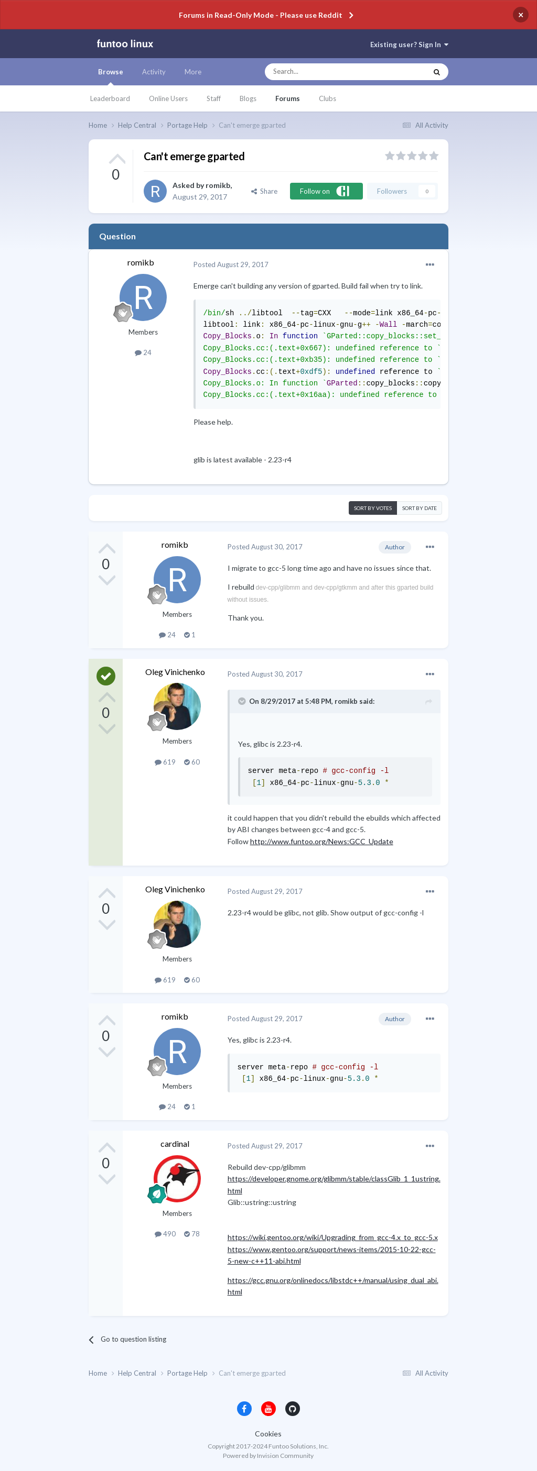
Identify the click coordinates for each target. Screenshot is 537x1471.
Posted (231, 264)
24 (143, 352)
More (193, 72)
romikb (218, 185)
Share (264, 191)
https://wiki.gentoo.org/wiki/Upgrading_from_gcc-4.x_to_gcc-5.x (333, 1237)
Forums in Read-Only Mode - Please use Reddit (260, 14)
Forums (287, 98)
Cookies (268, 1433)
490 (165, 1234)
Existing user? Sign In (409, 44)
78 (192, 1234)
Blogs (248, 98)
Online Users (168, 98)
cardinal (174, 1143)
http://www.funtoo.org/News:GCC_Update (321, 841)
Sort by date (419, 508)
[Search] (325, 71)
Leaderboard (110, 98)
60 (192, 762)
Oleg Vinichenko (175, 672)
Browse (110, 76)
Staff (214, 98)
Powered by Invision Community (268, 1455)
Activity (154, 72)
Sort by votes (373, 508)
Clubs (327, 98)
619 (165, 762)
